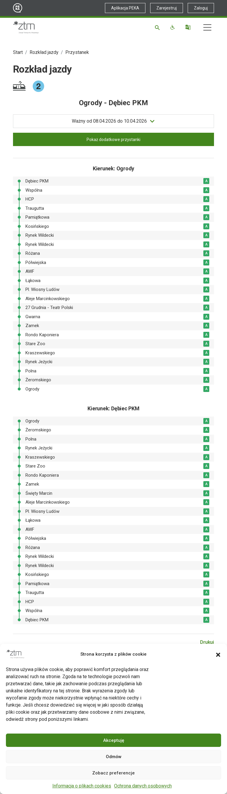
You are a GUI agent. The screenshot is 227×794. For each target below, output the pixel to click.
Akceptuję (113, 740)
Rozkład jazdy (44, 52)
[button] (218, 654)
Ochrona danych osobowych (143, 786)
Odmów (113, 756)
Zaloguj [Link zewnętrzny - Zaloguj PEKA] (201, 8)
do (109, 121)
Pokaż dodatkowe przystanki (113, 139)
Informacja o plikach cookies (81, 786)
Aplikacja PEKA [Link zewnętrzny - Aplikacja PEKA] (125, 8)
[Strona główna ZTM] (26, 27)
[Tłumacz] (189, 27)
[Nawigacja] (207, 27)
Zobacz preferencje (113, 773)
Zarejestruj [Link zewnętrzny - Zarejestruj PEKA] (166, 8)
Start (18, 52)
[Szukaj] (158, 27)
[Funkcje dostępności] (173, 27)
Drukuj (207, 642)
